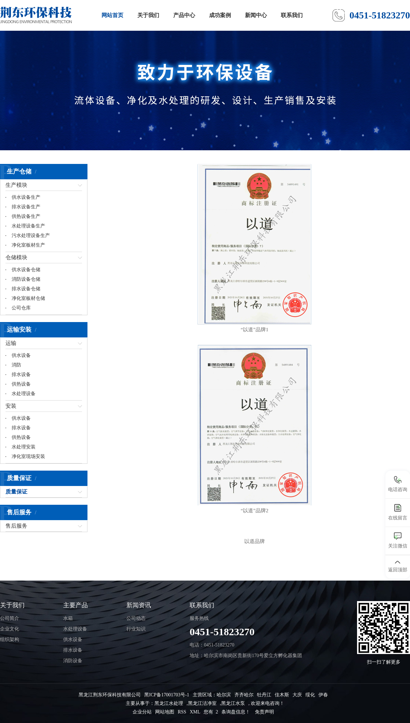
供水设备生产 (26, 197)
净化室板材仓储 (28, 298)
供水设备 (21, 355)
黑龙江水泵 (233, 703)
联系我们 (292, 15)
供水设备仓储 (26, 269)
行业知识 (136, 628)
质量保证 (16, 492)
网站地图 (164, 711)
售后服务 (16, 526)
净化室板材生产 (28, 245)
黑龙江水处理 (168, 703)
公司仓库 (21, 307)
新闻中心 (256, 15)
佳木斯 (282, 694)
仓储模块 (16, 257)
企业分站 (142, 711)
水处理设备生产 (28, 225)
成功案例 (220, 15)
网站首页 (112, 15)
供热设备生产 (26, 216)
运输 (10, 343)
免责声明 (264, 711)
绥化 (310, 694)
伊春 (323, 694)
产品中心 (184, 15)
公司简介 (9, 618)
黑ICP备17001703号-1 (166, 694)
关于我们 (148, 15)
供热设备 (21, 384)
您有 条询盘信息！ (227, 711)
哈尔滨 (224, 694)
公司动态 (136, 618)
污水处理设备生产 (31, 235)
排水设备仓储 (26, 288)
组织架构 (9, 639)
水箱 (68, 618)
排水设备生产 (26, 206)
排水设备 (21, 374)
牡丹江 (264, 694)
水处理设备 (24, 393)
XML (195, 711)
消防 (16, 364)
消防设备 (72, 660)
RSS (182, 711)
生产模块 (16, 185)
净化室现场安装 (28, 456)
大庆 (297, 694)
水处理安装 (24, 446)
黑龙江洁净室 (202, 703)
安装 (10, 406)
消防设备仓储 (26, 279)
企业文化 (9, 628)
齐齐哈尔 (244, 694)
